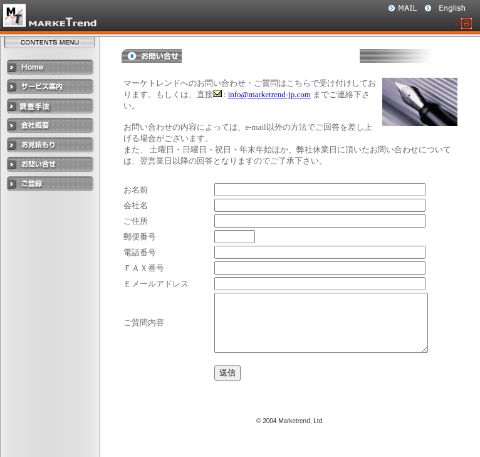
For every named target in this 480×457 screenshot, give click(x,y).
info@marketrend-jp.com (269, 94)
